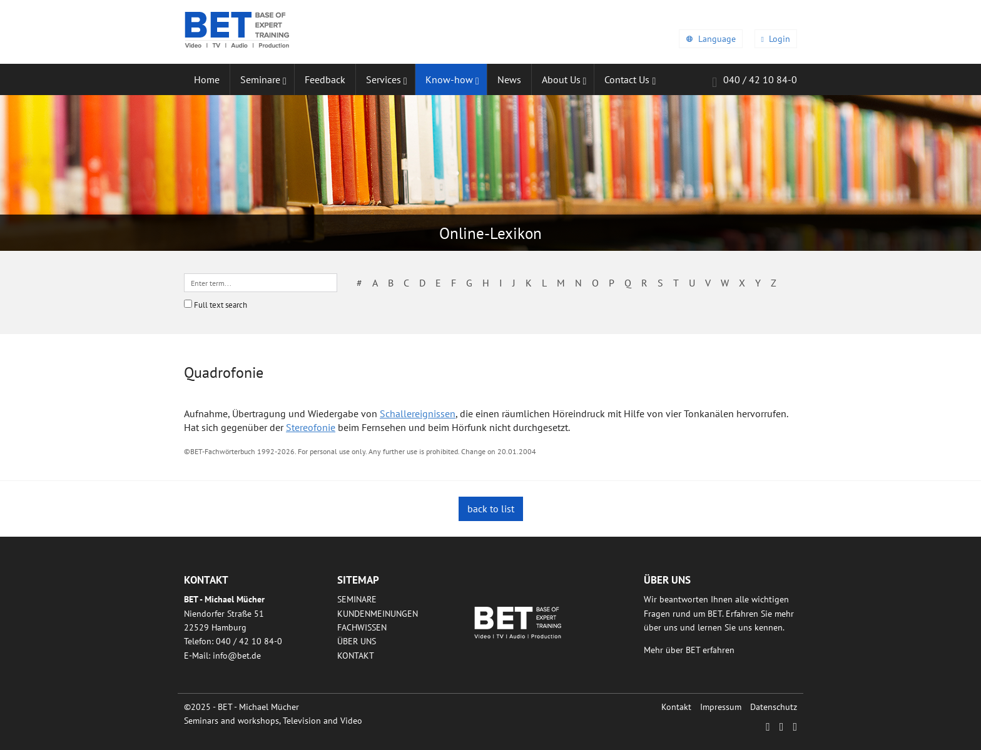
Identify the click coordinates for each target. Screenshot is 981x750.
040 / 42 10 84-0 (754, 81)
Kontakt (355, 655)
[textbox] (260, 282)
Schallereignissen (417, 413)
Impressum (720, 706)
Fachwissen (362, 627)
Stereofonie (310, 427)
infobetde (237, 655)
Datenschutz (773, 706)
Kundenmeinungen (377, 613)
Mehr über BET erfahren (689, 650)
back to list (490, 508)
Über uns (356, 641)
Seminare (357, 599)
